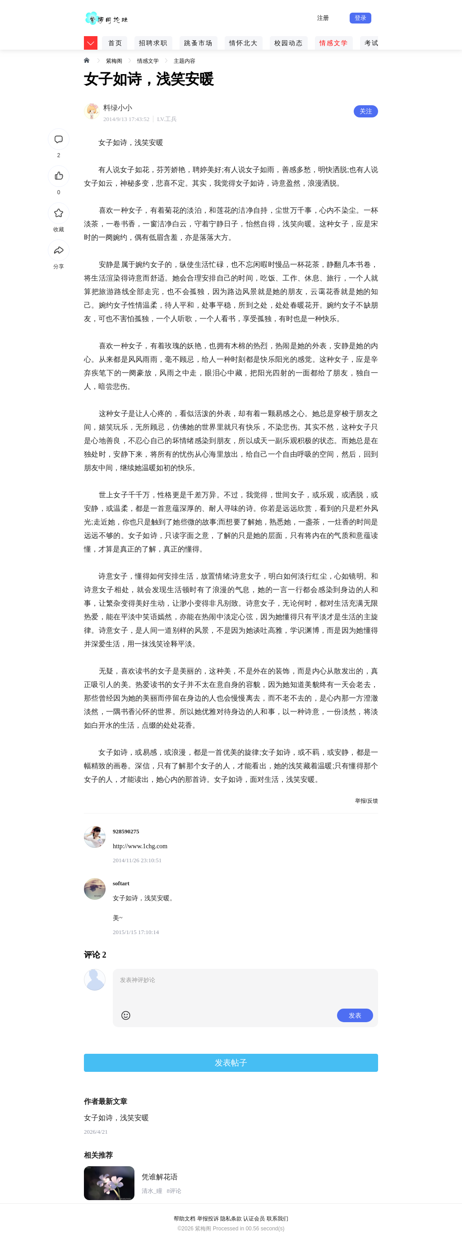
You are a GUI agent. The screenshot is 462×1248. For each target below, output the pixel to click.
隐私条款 (231, 1218)
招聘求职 (153, 43)
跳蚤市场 (198, 43)
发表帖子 (231, 1062)
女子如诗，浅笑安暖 (116, 1118)
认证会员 (254, 1218)
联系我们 (277, 1218)
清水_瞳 (152, 1190)
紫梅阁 (114, 61)
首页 (115, 43)
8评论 (174, 1190)
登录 (360, 17)
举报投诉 (208, 1218)
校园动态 (288, 43)
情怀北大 (243, 43)
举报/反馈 (366, 801)
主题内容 (184, 61)
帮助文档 (184, 1218)
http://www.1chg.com (140, 846)
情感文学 (333, 43)
